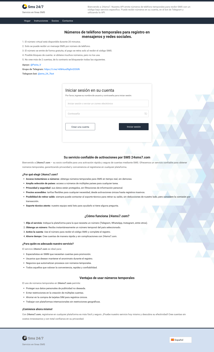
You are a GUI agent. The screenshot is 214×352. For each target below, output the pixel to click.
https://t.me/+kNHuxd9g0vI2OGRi (62, 69)
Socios (55, 20)
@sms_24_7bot (46, 73)
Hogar (27, 20)
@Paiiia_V (35, 64)
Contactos (67, 20)
